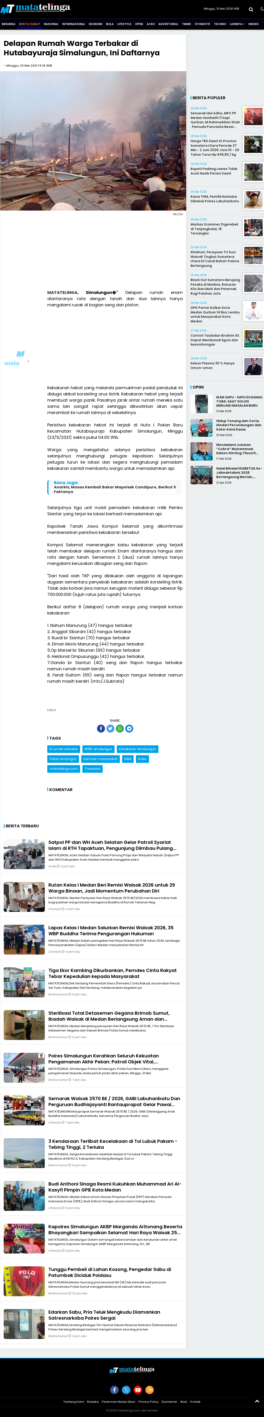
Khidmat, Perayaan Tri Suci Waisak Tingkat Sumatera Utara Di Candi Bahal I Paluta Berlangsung (215, 259)
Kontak (195, 1402)
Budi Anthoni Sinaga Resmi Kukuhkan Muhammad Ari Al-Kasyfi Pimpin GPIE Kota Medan (114, 1187)
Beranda (8, 24)
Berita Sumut (29, 24)
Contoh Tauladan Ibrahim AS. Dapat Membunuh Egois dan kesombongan (215, 340)
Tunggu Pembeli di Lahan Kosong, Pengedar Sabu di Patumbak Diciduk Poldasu (109, 1272)
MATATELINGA (62, 292)
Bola (110, 24)
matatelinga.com (64, 768)
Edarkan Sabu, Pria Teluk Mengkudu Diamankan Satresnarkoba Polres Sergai (104, 1315)
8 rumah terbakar (64, 749)
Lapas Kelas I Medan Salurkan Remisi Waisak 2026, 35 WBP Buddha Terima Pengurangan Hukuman (111, 930)
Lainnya (236, 24)
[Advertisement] (93, 254)
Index (142, 759)
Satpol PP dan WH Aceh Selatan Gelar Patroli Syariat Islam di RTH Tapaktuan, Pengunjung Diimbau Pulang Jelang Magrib (110, 848)
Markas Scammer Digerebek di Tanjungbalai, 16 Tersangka (214, 229)
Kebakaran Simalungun (137, 749)
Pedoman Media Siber (118, 1402)
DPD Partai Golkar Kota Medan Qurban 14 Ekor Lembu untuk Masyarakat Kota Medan (215, 314)
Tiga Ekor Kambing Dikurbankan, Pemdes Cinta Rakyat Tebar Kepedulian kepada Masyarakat (112, 973)
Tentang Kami (73, 1402)
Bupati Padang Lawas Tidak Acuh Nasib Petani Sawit (214, 171)
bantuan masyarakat (101, 759)
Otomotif (202, 24)
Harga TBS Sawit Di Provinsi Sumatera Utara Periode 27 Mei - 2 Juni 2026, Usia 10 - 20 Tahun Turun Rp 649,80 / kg (215, 148)
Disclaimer (169, 1402)
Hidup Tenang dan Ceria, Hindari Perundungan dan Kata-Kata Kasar (238, 425)
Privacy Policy (148, 1402)
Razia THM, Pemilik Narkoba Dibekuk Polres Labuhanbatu (215, 198)
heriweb (152, 1410)
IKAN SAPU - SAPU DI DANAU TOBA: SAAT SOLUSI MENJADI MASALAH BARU (239, 401)
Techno (220, 24)
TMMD (186, 24)
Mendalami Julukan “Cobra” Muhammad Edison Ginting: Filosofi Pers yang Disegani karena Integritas (239, 453)
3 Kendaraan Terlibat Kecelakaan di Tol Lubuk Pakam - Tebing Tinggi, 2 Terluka (112, 1144)
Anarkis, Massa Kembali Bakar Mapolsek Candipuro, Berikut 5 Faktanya (115, 489)
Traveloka (92, 768)
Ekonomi (95, 24)
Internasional (73, 24)
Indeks (253, 24)
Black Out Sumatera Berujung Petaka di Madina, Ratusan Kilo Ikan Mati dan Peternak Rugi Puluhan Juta (215, 287)
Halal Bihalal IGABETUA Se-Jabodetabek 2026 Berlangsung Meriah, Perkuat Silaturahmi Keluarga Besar (239, 476)
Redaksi (93, 1402)
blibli (127, 759)
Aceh (151, 24)
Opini (139, 24)
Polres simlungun (63, 759)
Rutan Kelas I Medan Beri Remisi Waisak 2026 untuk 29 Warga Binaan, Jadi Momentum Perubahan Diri (111, 888)
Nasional (51, 24)
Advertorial (168, 24)
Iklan (183, 1402)
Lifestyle (124, 24)
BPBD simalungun (98, 749)
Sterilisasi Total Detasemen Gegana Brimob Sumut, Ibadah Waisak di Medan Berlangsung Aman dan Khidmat (109, 1019)
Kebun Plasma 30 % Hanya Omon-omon (213, 365)
